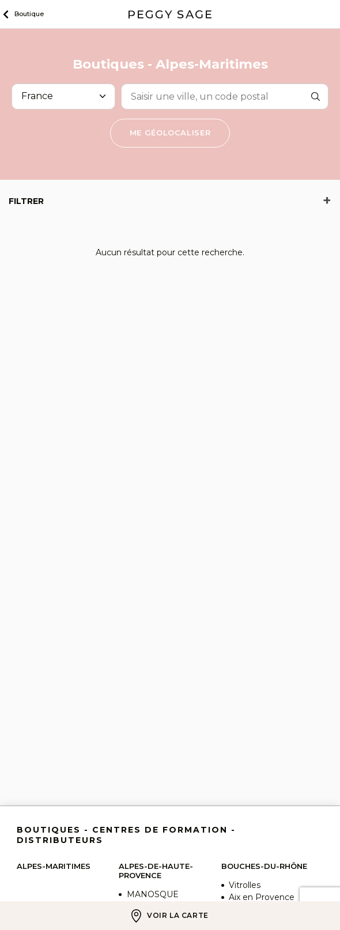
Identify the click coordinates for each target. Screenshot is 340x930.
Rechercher (316, 96)
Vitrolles (244, 885)
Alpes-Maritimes (53, 866)
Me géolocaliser (170, 132)
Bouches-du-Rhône (264, 866)
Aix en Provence (261, 897)
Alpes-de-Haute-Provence (156, 870)
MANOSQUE (153, 894)
